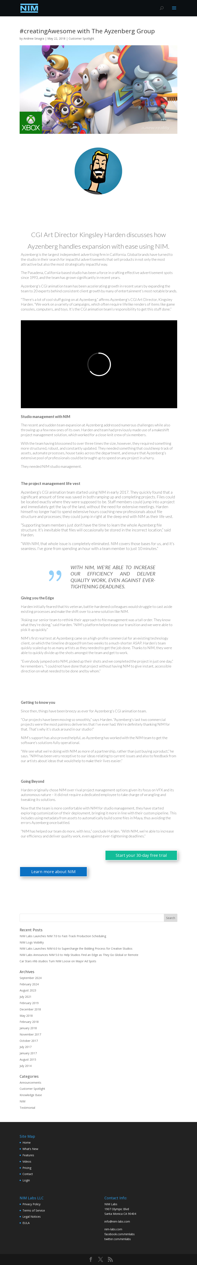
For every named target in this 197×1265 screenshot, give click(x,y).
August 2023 (28, 990)
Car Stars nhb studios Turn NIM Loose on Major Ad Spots (58, 961)
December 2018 (30, 1009)
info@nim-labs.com (117, 1221)
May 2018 (26, 1016)
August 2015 (28, 1059)
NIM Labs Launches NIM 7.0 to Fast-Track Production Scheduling (63, 936)
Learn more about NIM (53, 871)
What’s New (30, 1149)
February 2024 (29, 984)
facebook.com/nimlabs (119, 1234)
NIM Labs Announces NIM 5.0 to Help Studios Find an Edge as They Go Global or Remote (79, 955)
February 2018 (29, 1022)
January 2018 (28, 1028)
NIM (22, 1101)
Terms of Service (33, 1210)
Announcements (30, 1082)
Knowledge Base (31, 1095)
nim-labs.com (113, 1229)
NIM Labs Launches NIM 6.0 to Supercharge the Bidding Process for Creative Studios (76, 948)
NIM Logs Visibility (32, 942)
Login (26, 1180)
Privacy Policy (31, 1204)
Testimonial (27, 1108)
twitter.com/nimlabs (117, 1239)
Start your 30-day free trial (141, 855)
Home (26, 1142)
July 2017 (25, 1047)
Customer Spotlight (81, 38)
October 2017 (29, 1041)
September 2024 (30, 978)
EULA (26, 1223)
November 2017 (30, 1034)
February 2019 (29, 1003)
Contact (27, 1174)
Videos (26, 1161)
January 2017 (28, 1053)
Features (28, 1155)
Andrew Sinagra (34, 38)
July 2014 (25, 1066)
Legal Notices (31, 1216)
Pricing (26, 1168)
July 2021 (25, 997)
